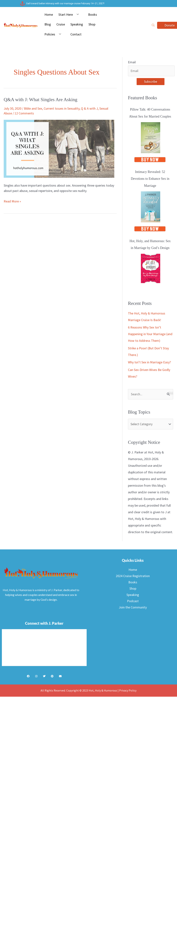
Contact (75, 34)
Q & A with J (89, 108)
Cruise (60, 24)
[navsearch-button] (153, 25)
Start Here (69, 14)
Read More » (12, 201)
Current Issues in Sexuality (61, 108)
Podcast (133, 601)
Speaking (76, 24)
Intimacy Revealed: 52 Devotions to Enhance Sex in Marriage (150, 179)
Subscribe (150, 81)
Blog (47, 24)
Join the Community (133, 607)
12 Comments (24, 113)
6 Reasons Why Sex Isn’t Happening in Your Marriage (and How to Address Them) (150, 334)
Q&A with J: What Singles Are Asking (41, 99)
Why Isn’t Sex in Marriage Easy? (149, 362)
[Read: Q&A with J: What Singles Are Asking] (59, 148)
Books (92, 14)
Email (132, 62)
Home (48, 14)
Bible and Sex (33, 108)
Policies (54, 34)
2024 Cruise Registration (133, 576)
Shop (91, 24)
